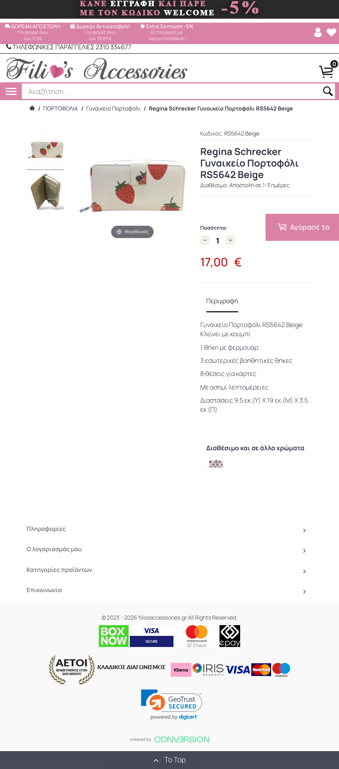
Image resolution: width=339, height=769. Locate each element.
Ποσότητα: (213, 227)
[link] (172, 704)
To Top (169, 760)
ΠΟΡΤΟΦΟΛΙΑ (60, 108)
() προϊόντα (307, 760)
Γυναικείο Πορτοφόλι (113, 108)
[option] (215, 464)
